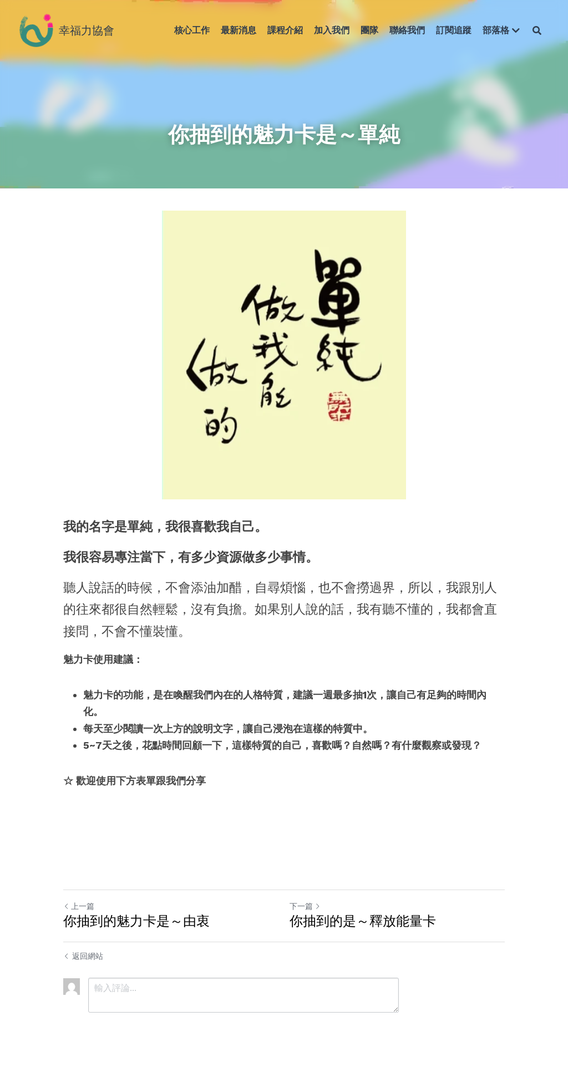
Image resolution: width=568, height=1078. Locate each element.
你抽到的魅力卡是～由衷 (136, 921)
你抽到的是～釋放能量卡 (363, 921)
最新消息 (238, 30)
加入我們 (331, 30)
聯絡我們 (407, 30)
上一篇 (78, 906)
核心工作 (192, 30)
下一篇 (305, 906)
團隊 (369, 30)
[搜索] (537, 30)
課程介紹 (285, 30)
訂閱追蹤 (453, 30)
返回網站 (83, 956)
